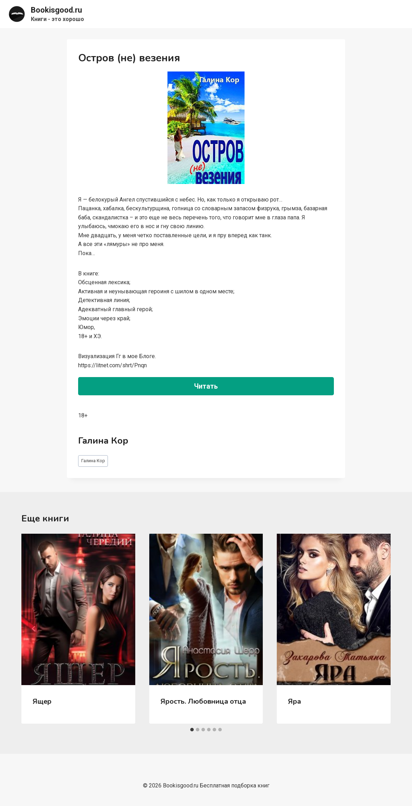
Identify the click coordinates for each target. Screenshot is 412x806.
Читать (206, 386)
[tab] (192, 729)
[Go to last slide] (34, 628)
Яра (294, 701)
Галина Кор (93, 460)
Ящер (42, 701)
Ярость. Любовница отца (203, 701)
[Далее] (378, 628)
